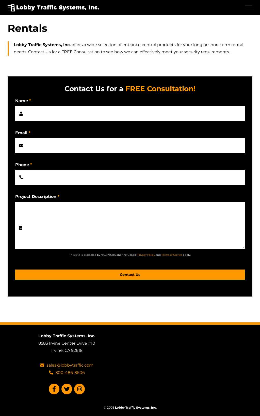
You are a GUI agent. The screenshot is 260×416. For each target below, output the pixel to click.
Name (23, 100)
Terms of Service (171, 255)
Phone (23, 164)
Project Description (37, 196)
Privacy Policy (146, 255)
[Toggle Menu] (248, 8)
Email (22, 132)
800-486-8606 (67, 372)
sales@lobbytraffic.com (66, 365)
